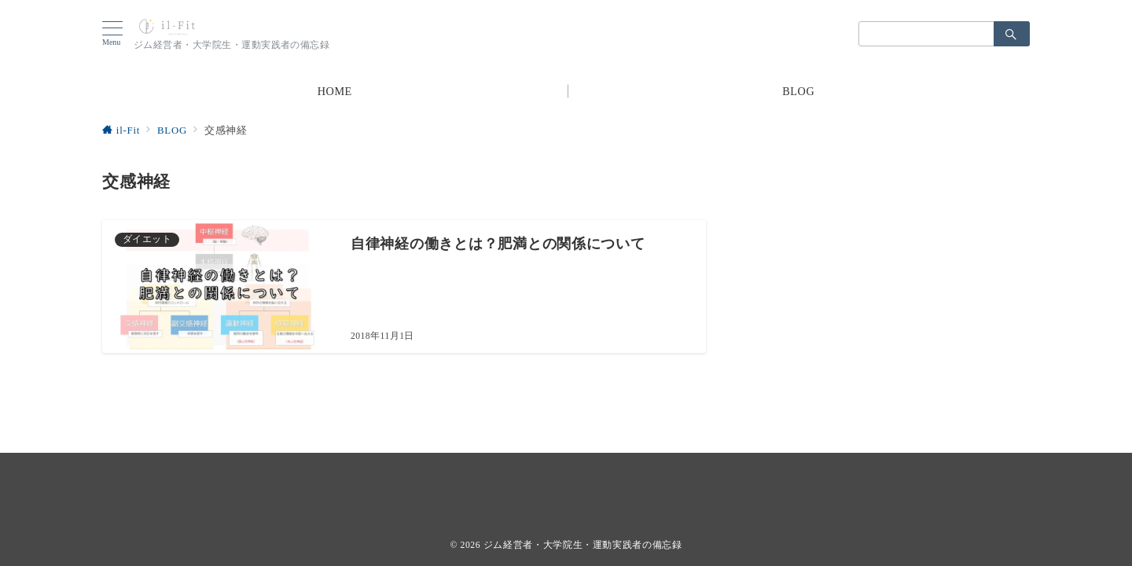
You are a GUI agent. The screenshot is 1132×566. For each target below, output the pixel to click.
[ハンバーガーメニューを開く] (118, 33)
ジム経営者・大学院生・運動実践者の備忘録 (582, 545)
